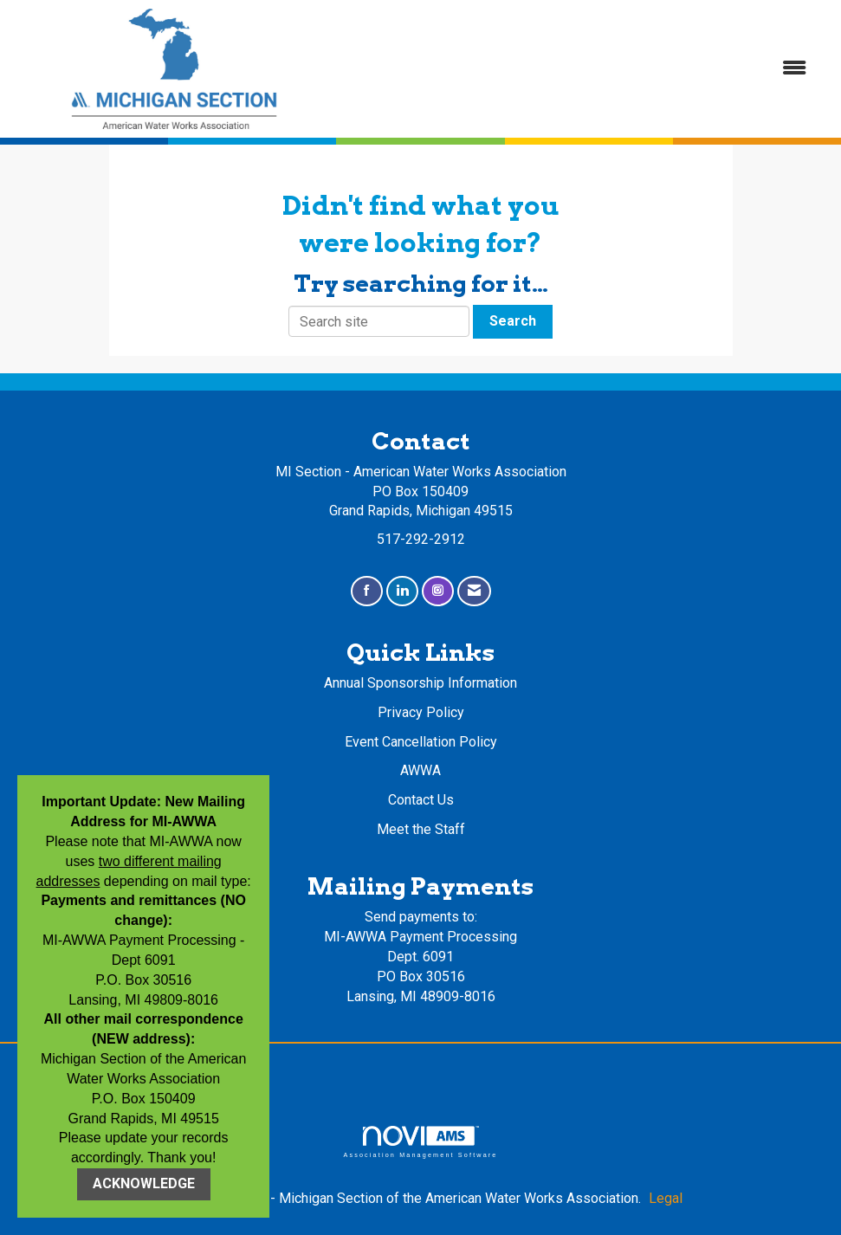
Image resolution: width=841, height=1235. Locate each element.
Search (512, 321)
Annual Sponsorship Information (420, 683)
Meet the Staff (421, 829)
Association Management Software (420, 1142)
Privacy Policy (421, 712)
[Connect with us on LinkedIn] (402, 591)
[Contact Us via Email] (474, 591)
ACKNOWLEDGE (144, 1183)
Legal (666, 1198)
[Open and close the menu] (579, 68)
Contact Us (421, 800)
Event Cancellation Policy (421, 742)
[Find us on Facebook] (367, 591)
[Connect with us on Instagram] (438, 591)
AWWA (420, 770)
